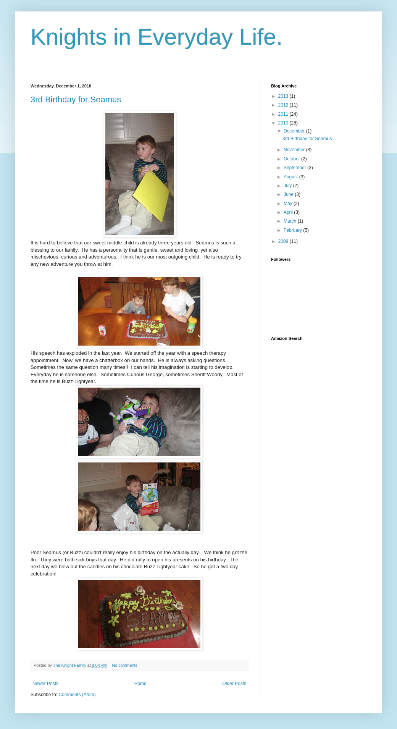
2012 (284, 105)
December (295, 131)
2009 (284, 241)
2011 (284, 114)
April (289, 212)
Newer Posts (45, 683)
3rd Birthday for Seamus (76, 99)
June (289, 194)
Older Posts (234, 683)
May (289, 203)
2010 (284, 123)
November (295, 149)
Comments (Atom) (76, 694)
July (288, 185)
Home (140, 683)
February (293, 230)
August (291, 176)
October (292, 159)
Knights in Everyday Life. (156, 37)
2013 (284, 96)
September (295, 167)
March (291, 221)
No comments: (126, 665)
